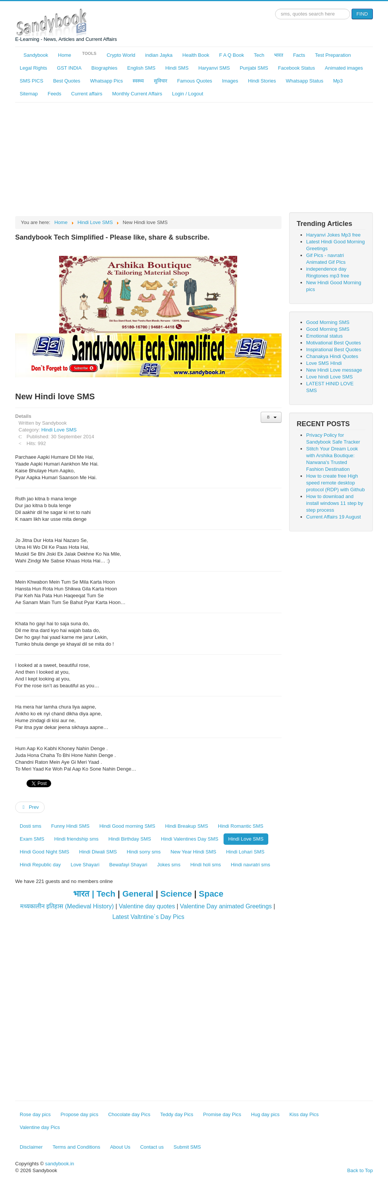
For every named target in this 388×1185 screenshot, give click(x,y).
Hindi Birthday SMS (129, 839)
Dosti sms (30, 826)
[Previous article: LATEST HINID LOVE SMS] (30, 807)
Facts (299, 55)
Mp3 (338, 81)
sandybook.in (59, 1163)
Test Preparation (333, 55)
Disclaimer (31, 1147)
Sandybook (35, 55)
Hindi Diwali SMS (98, 852)
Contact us (152, 1147)
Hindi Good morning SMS (127, 826)
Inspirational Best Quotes (333, 349)
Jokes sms (168, 864)
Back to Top (360, 1170)
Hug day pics (265, 1114)
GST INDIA (69, 68)
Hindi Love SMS (59, 430)
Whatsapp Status (304, 81)
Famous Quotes (194, 81)
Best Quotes (66, 81)
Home (64, 55)
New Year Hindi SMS (193, 852)
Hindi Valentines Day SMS (190, 839)
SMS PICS (31, 81)
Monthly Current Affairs (137, 94)
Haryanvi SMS (214, 68)
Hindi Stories (262, 81)
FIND (362, 14)
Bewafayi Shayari (128, 864)
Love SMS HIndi (324, 363)
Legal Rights (33, 68)
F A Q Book (231, 55)
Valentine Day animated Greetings (226, 906)
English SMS (141, 68)
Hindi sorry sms (144, 852)
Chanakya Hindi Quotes (332, 356)
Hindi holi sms (205, 864)
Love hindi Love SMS (329, 377)
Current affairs (86, 94)
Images (230, 81)
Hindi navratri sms (250, 864)
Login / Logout (187, 94)
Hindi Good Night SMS (44, 852)
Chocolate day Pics (129, 1114)
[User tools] (271, 417)
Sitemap (29, 94)
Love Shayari (84, 864)
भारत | (84, 893)
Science (176, 893)
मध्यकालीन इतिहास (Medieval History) (67, 906)
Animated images (344, 68)
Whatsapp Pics (106, 81)
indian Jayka (158, 55)
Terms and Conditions (76, 1147)
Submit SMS (187, 1147)
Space (211, 893)
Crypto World (120, 55)
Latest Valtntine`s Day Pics (148, 917)
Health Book (195, 55)
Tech (259, 55)
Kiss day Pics (304, 1114)
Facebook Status (296, 68)
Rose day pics (35, 1114)
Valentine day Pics (40, 1127)
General (137, 893)
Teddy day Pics (176, 1114)
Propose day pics (80, 1114)
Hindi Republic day (40, 864)
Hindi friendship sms (76, 839)
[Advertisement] (194, 159)
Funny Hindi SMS (70, 826)
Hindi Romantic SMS (240, 826)
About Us (120, 1147)
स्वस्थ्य (138, 81)
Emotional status (324, 336)
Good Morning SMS (327, 322)
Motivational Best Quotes (333, 343)
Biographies (104, 68)
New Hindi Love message (334, 370)
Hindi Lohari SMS (245, 852)
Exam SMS (32, 839)
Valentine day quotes (147, 906)
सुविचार (160, 81)
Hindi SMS (176, 68)
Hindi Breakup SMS (186, 826)
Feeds (54, 94)
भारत (278, 55)
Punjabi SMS (254, 68)
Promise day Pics (222, 1114)
